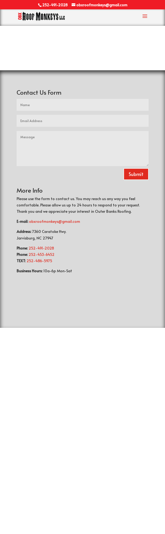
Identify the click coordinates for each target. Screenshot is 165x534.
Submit (136, 174)
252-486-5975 (39, 260)
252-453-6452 (41, 254)
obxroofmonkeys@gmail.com (54, 221)
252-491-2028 (41, 247)
